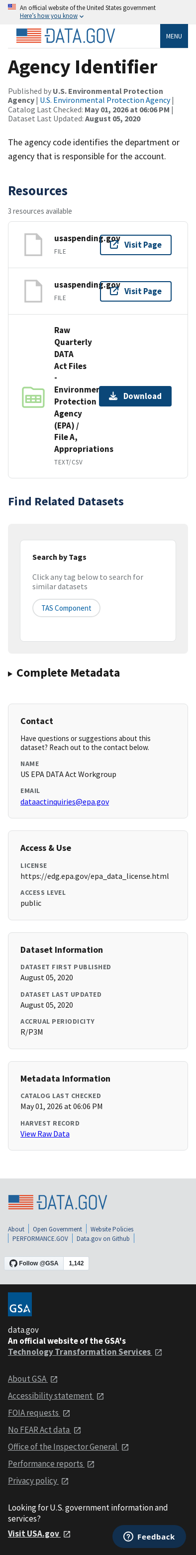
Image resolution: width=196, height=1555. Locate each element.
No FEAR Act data (45, 1429)
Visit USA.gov (39, 1533)
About (16, 1229)
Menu (174, 35)
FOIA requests (39, 1412)
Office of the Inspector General (68, 1446)
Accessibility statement (56, 1395)
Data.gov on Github (103, 1238)
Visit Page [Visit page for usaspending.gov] (136, 244)
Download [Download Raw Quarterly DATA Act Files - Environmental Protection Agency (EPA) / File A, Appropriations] (135, 395)
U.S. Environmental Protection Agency (105, 100)
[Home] (65, 36)
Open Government (57, 1229)
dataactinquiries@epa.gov (64, 801)
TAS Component (66, 608)
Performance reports (51, 1463)
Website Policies (112, 1229)
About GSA (33, 1378)
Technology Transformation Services (85, 1351)
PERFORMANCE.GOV (40, 1238)
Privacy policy (38, 1480)
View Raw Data (45, 1134)
